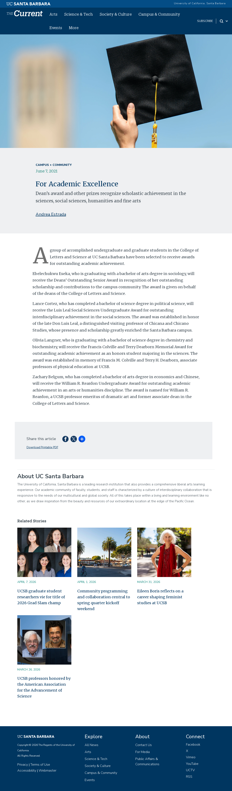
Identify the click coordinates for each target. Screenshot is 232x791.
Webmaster (47, 770)
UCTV (190, 770)
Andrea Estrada (51, 214)
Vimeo (190, 757)
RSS (189, 776)
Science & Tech (78, 14)
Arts (53, 14)
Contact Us (143, 745)
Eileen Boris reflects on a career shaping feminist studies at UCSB (160, 597)
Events (55, 27)
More (74, 27)
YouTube (192, 763)
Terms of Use (40, 764)
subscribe (205, 21)
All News (91, 745)
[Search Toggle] (224, 21)
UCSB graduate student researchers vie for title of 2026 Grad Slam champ (41, 597)
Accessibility (26, 770)
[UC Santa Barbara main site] (28, 2)
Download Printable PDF (42, 447)
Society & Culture (116, 14)
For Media (142, 752)
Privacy (22, 764)
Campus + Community (54, 165)
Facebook (193, 744)
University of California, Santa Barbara (200, 3)
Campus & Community (159, 14)
